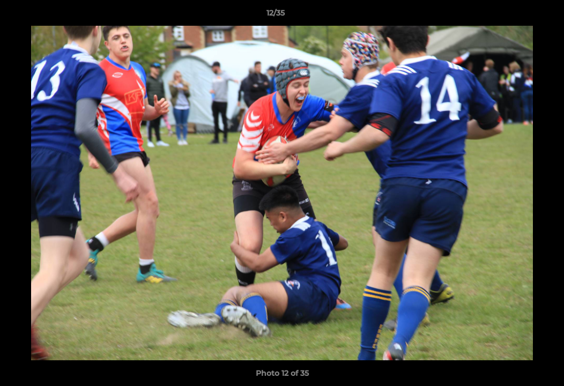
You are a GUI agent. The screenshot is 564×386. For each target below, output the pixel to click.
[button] (519, 15)
